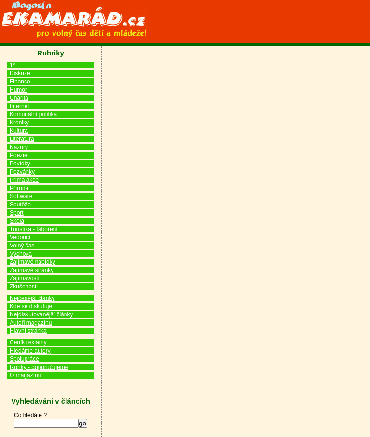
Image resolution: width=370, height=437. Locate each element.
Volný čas (22, 245)
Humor (18, 89)
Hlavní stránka (28, 331)
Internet (19, 106)
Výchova (21, 253)
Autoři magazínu (31, 322)
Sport (17, 212)
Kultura (19, 130)
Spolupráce (24, 358)
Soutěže (20, 204)
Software (21, 196)
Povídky (20, 163)
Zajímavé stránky (31, 270)
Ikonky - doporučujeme (39, 367)
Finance (20, 81)
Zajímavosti (24, 278)
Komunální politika (33, 114)
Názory (19, 147)
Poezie (18, 155)
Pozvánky (22, 171)
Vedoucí (20, 237)
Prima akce (24, 180)
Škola (17, 221)
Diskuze (20, 73)
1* (12, 65)
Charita (19, 98)
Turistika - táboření (34, 229)
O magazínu (25, 375)
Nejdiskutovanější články (41, 314)
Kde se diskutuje (31, 306)
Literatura (22, 139)
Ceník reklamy (28, 342)
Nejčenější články (32, 298)
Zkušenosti (24, 286)
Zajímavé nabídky (32, 262)
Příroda (19, 188)
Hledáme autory (30, 350)
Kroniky (19, 122)
